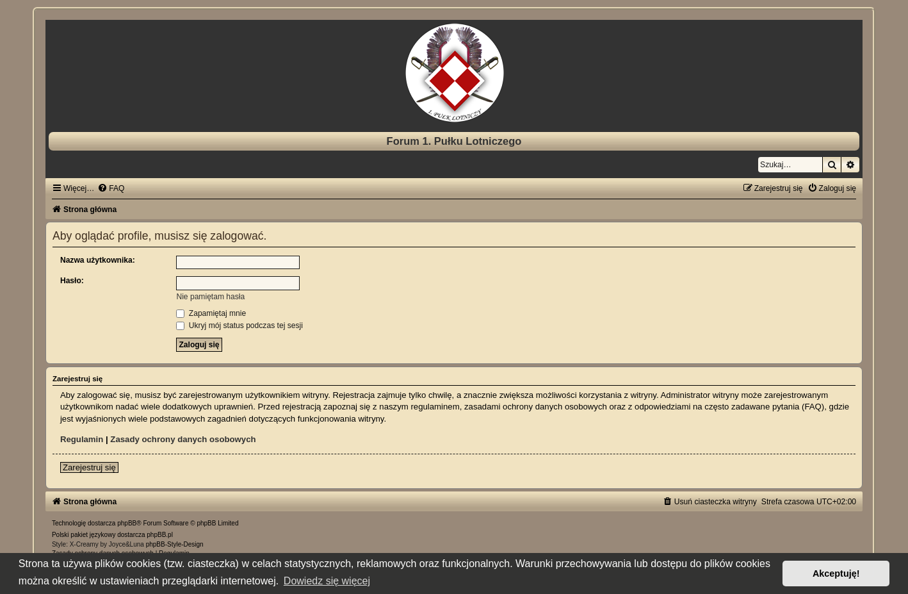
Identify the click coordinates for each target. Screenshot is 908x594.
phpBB (126, 523)
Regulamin (81, 439)
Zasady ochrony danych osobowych (182, 439)
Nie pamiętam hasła (210, 296)
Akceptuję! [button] (836, 573)
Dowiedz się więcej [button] (327, 580)
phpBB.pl (160, 534)
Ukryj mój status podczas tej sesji (239, 325)
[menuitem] (110, 188)
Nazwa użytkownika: (97, 260)
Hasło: (72, 280)
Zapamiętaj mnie (211, 313)
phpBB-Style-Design (175, 544)
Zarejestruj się (89, 467)
